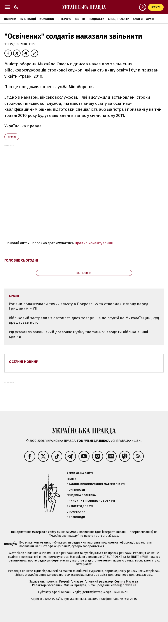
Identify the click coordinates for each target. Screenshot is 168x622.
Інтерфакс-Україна (55, 546)
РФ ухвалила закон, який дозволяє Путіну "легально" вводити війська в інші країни (78, 334)
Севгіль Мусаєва (126, 581)
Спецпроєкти (118, 19)
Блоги (138, 19)
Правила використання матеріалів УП (95, 484)
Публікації (28, 19)
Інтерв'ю (64, 19)
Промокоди (75, 517)
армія (12, 137)
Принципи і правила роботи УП (90, 500)
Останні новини (23, 362)
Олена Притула (75, 585)
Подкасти (96, 19)
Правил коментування (94, 243)
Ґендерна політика (81, 495)
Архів (150, 19)
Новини (10, 19)
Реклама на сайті (79, 473)
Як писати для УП (79, 506)
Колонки (46, 19)
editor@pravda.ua (123, 585)
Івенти (80, 19)
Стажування (76, 511)
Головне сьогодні (21, 260)
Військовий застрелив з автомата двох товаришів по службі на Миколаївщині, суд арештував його (84, 320)
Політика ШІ (75, 489)
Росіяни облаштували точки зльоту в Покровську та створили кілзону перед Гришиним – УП (78, 306)
